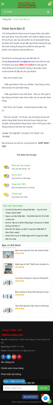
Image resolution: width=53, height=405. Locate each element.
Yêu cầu (43, 388)
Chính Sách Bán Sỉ (13, 28)
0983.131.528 (17, 347)
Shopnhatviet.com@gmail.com (21, 350)
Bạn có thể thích (11, 245)
